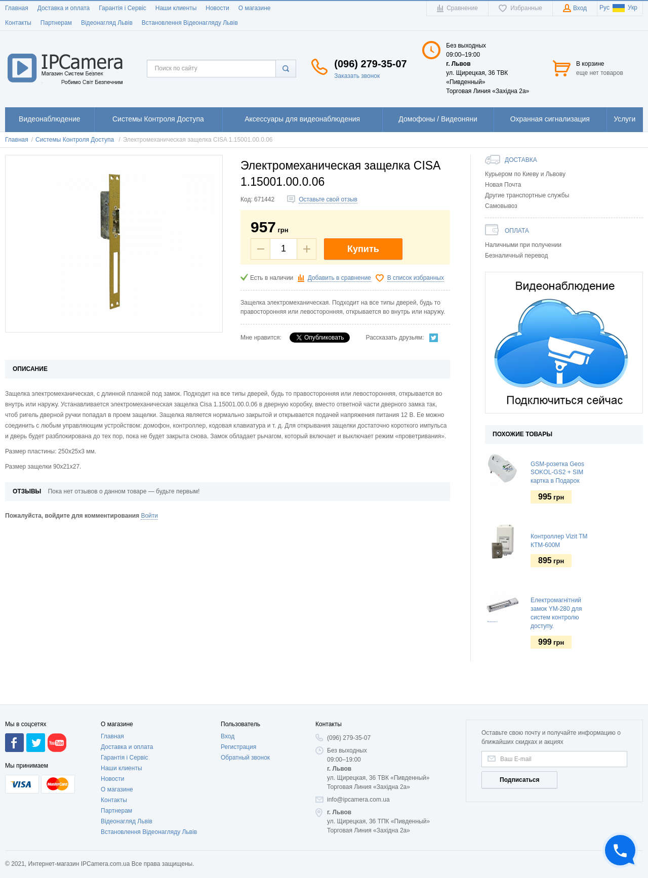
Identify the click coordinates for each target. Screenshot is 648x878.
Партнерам (56, 22)
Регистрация (238, 781)
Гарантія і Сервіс (122, 8)
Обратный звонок (245, 791)
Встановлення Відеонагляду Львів (190, 22)
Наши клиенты (176, 8)
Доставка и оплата (63, 8)
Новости (217, 8)
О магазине (254, 8)
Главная (16, 8)
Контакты (18, 22)
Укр (625, 7)
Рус (604, 7)
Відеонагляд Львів (107, 22)
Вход (227, 770)
